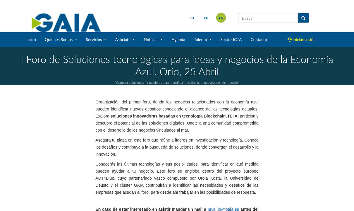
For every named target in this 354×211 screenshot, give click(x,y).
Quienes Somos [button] (59, 39)
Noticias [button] (151, 39)
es (221, 18)
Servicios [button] (94, 39)
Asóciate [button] (123, 39)
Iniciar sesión (302, 39)
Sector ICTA (231, 39)
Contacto (258, 39)
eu (192, 18)
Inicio (31, 39)
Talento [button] (201, 39)
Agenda (178, 39)
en (206, 18)
